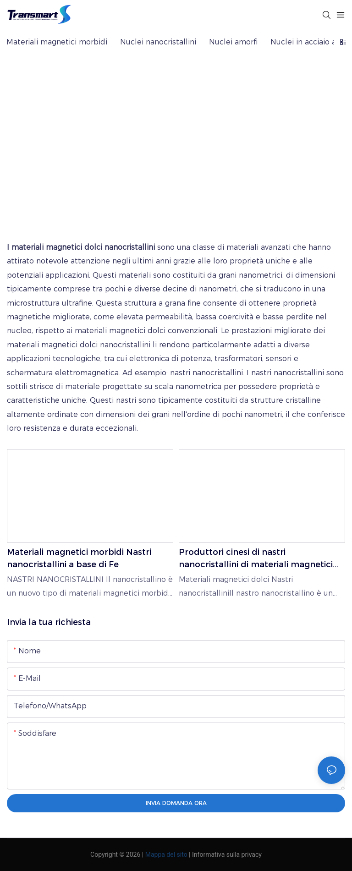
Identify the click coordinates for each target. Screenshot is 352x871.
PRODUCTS (148, 155)
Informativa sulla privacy (227, 854)
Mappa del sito (166, 854)
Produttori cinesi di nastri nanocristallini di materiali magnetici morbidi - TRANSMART (256, 559)
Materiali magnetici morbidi (231, 155)
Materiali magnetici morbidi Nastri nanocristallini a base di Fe (79, 558)
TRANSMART (92, 155)
